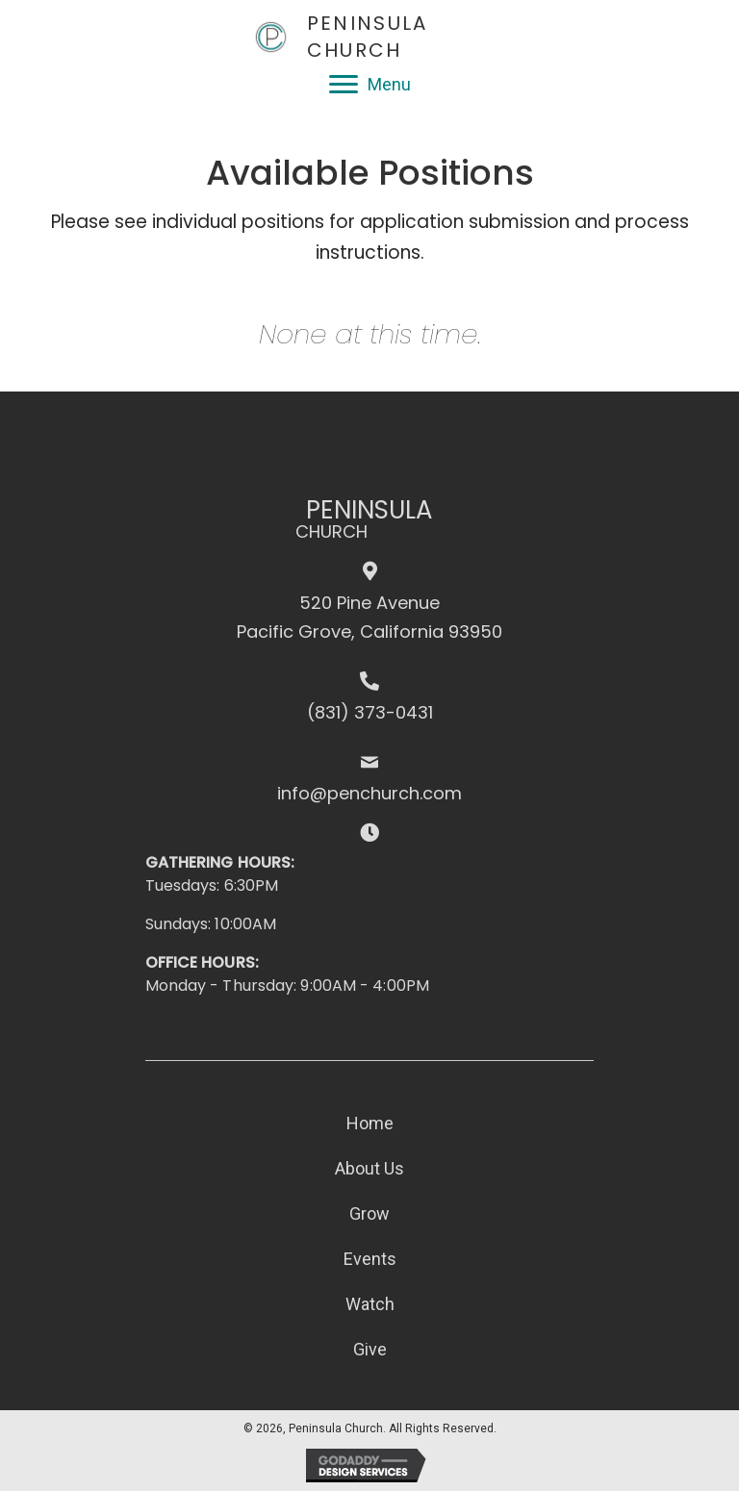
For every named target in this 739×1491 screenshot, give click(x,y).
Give (370, 1349)
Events (370, 1259)
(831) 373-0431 (370, 712)
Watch (370, 1304)
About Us (369, 1168)
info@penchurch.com (369, 793)
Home (370, 1123)
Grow (369, 1213)
